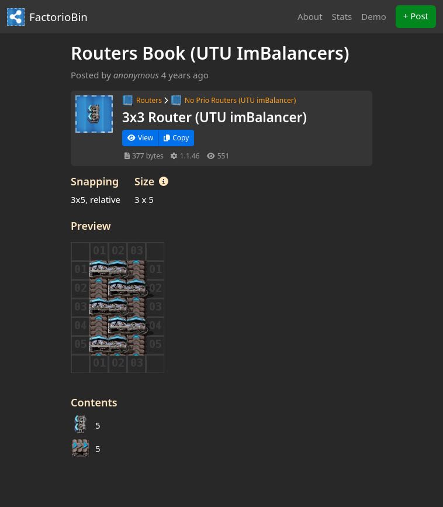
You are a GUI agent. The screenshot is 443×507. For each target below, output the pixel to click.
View (140, 138)
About (310, 16)
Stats (342, 16)
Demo (373, 16)
